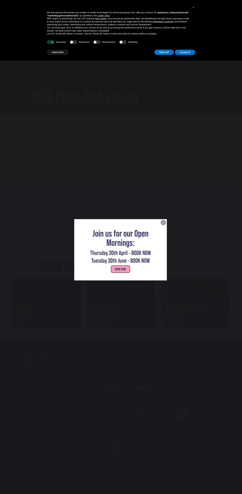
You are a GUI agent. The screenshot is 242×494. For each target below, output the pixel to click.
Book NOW (121, 269)
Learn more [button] (58, 485)
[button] (193, 440)
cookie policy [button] (104, 449)
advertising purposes (163, 455)
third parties (100, 452)
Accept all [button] (185, 485)
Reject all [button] (164, 485)
